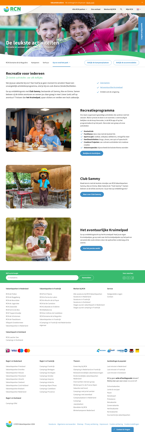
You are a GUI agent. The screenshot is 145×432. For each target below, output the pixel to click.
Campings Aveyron (47, 379)
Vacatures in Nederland (82, 296)
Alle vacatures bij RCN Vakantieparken (87, 294)
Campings (77, 401)
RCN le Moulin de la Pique (49, 300)
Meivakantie (111, 402)
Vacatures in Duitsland (81, 302)
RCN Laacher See (12, 337)
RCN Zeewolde (11, 306)
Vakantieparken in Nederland (17, 326)
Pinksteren (111, 399)
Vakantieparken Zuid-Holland (17, 385)
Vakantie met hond (80, 388)
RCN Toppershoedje (13, 313)
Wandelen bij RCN (80, 407)
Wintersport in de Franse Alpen (85, 385)
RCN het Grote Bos (13, 310)
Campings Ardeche (47, 382)
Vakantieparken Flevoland (16, 376)
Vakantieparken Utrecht (15, 379)
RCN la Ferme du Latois (48, 297)
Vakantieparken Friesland (15, 366)
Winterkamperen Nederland (84, 410)
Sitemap (80, 424)
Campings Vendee (46, 376)
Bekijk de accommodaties (126, 62)
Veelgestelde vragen (114, 294)
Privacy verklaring (91, 424)
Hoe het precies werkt (91, 248)
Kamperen (35, 62)
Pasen (109, 392)
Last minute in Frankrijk (116, 369)
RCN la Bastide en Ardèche (49, 306)
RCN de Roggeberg (13, 297)
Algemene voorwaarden (66, 424)
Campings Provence (47, 392)
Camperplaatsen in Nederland (84, 397)
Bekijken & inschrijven (91, 153)
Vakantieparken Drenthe (15, 369)
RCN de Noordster (12, 300)
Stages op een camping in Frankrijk (86, 307)
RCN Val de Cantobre (47, 303)
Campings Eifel (11, 403)
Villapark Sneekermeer (14, 322)
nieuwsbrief (132, 381)
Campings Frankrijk (47, 366)
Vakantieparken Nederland (16, 392)
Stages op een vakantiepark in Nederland (89, 305)
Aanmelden (86, 277)
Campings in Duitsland (14, 340)
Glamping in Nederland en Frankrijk (86, 369)
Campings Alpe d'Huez (48, 385)
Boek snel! (90, 2)
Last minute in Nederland (116, 366)
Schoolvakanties (113, 386)
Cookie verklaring (116, 424)
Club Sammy (105, 83)
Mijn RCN (129, 9)
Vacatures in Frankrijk (81, 299)
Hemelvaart (111, 396)
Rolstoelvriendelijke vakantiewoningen (88, 373)
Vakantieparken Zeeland (15, 382)
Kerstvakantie (112, 412)
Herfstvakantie (112, 408)
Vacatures (52, 424)
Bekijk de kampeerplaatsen (98, 62)
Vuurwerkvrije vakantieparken (118, 415)
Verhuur (46, 62)
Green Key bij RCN (80, 366)
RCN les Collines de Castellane (51, 313)
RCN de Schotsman (13, 316)
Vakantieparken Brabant (15, 388)
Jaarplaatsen (78, 404)
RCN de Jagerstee (12, 303)
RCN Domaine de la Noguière (17, 62)
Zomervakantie (113, 405)
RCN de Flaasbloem (13, 319)
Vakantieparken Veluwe (15, 373)
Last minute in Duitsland (116, 373)
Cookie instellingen (131, 424)
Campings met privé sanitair (84, 391)
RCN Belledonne (46, 310)
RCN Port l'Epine (46, 294)
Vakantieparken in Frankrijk (50, 319)
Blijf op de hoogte (12, 273)
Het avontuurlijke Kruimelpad (111, 87)
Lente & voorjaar (113, 389)
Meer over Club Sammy (92, 194)
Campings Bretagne (47, 369)
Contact (110, 296)
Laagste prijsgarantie (141, 31)
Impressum (104, 424)
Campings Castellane (48, 388)
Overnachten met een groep (84, 382)
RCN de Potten (11, 294)
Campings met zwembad (82, 394)
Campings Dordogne (47, 373)
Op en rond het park (61, 63)
